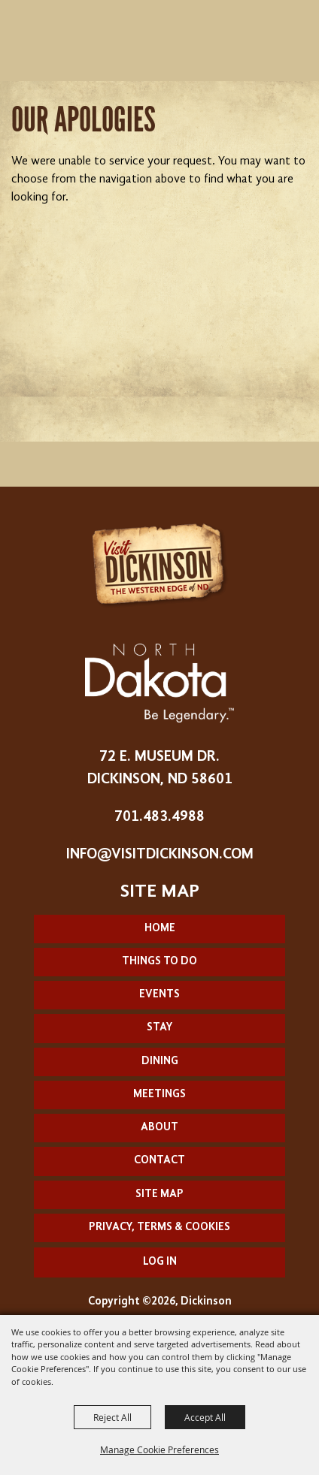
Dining (159, 1061)
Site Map (159, 1194)
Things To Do (159, 961)
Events (159, 994)
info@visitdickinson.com (160, 854)
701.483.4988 (159, 817)
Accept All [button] (205, 1417)
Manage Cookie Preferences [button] (159, 1449)
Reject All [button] (112, 1417)
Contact (159, 1160)
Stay (159, 1027)
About (159, 1127)
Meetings (159, 1094)
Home (159, 928)
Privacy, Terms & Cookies (159, 1227)
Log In (160, 1262)
